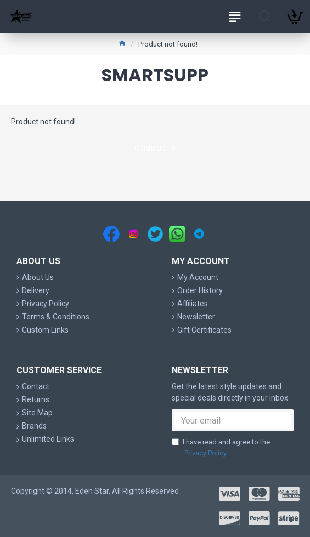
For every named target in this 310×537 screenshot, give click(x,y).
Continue (150, 148)
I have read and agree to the (221, 448)
